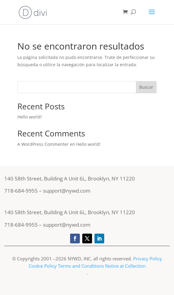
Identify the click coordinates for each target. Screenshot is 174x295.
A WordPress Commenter (43, 144)
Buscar (146, 87)
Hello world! (29, 117)
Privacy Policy (147, 259)
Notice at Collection (125, 266)
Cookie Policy (43, 266)
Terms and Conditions (81, 266)
